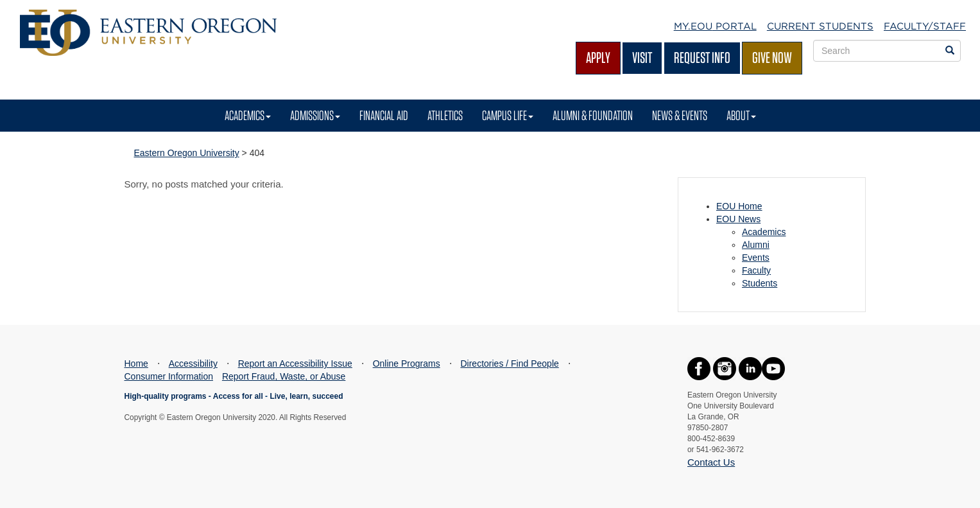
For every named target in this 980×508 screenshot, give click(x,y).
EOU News (738, 219)
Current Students (820, 26)
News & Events (679, 115)
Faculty (756, 270)
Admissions (315, 115)
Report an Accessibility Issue (295, 363)
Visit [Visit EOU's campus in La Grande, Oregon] (642, 57)
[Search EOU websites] (950, 51)
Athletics (445, 115)
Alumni (755, 245)
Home (136, 363)
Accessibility (193, 363)
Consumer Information (169, 376)
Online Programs (406, 363)
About (741, 115)
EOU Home (739, 206)
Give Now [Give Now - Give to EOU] (772, 57)
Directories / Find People (509, 363)
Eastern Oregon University (186, 153)
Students (759, 283)
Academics (248, 115)
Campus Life (507, 115)
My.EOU (715, 26)
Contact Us (711, 462)
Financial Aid (383, 115)
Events (755, 257)
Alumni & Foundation (593, 115)
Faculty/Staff (925, 26)
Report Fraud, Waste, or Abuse (283, 376)
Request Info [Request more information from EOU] (702, 57)
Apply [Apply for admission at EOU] (598, 57)
